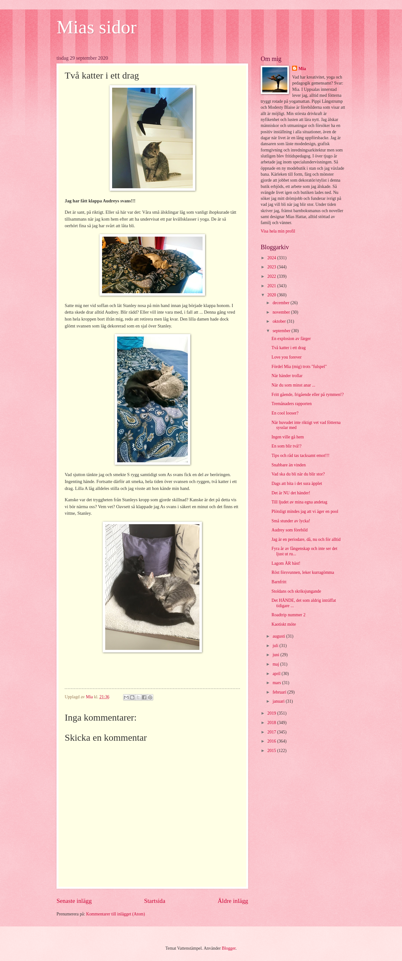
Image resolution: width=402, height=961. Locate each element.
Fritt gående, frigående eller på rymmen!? (307, 394)
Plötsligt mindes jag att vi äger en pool (304, 511)
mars (277, 682)
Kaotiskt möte (283, 624)
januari (279, 701)
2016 (272, 741)
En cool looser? (284, 413)
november (282, 312)
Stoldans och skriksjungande (296, 591)
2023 (272, 267)
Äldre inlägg (233, 901)
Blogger (229, 948)
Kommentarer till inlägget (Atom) (115, 914)
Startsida (155, 901)
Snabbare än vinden (288, 465)
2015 (272, 750)
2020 (272, 295)
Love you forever (286, 357)
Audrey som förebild (289, 530)
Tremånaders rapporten (291, 403)
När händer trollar (286, 375)
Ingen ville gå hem (287, 437)
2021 (272, 285)
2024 (272, 257)
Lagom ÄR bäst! (285, 563)
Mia (302, 68)
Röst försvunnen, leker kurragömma (302, 572)
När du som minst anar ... (293, 385)
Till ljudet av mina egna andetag (299, 502)
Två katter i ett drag (288, 347)
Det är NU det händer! (290, 493)
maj (276, 664)
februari (280, 692)
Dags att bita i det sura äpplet (296, 483)
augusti (279, 636)
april (277, 673)
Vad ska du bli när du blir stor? (298, 474)
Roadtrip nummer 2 (288, 614)
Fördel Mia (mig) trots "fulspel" (299, 366)
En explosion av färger (291, 338)
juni (276, 654)
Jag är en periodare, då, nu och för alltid (305, 539)
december (282, 302)
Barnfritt (278, 581)
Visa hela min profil (278, 231)
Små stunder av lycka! (290, 521)
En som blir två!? (286, 446)
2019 (272, 713)
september (282, 330)
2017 (272, 732)
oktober (280, 321)
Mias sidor (97, 27)
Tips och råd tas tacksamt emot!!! (300, 455)
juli (276, 645)
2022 (272, 276)
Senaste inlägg (74, 901)
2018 (272, 722)
